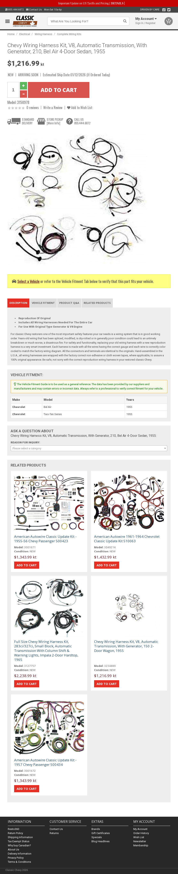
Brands (95, 829)
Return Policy (15, 833)
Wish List (138, 837)
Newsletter (139, 841)
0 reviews (32, 107)
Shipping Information (20, 837)
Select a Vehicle (28, 281)
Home (11, 34)
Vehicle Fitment (43, 303)
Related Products (97, 303)
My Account (140, 829)
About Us (13, 849)
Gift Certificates (100, 833)
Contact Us (34, 9)
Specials (96, 837)
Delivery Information (19, 853)
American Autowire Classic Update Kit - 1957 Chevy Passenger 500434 (45, 762)
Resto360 (13, 829)
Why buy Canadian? (19, 845)
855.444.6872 (14, 9)
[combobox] (89, 448)
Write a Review (53, 107)
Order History (141, 833)
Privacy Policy (16, 857)
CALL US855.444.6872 (82, 121)
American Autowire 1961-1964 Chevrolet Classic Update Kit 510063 (127, 538)
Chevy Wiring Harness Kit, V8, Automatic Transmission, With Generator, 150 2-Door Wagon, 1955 (126, 646)
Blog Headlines (100, 841)
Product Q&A (69, 303)
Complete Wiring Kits (69, 34)
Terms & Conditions (19, 861)
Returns (54, 833)
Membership (140, 845)
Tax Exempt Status (18, 841)
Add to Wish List (79, 107)
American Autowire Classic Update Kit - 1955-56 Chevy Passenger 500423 (45, 538)
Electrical (24, 34)
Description (18, 303)
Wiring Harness (43, 34)
